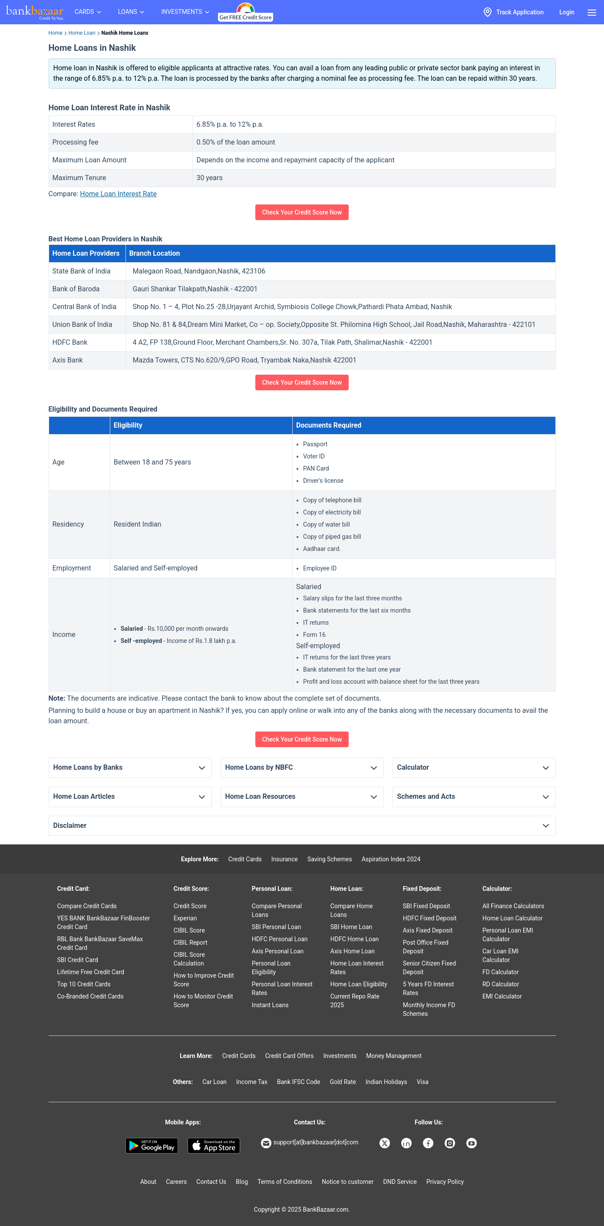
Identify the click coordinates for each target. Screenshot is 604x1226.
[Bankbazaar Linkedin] (407, 1143)
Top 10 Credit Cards (84, 984)
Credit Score (190, 906)
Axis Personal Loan (278, 951)
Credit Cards (245, 859)
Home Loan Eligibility (358, 984)
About (148, 1181)
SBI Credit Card (77, 959)
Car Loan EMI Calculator (500, 955)
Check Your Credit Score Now (302, 212)
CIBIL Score (189, 930)
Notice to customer (347, 1181)
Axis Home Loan (352, 951)
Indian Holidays (386, 1081)
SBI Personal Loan (276, 926)
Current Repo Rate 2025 (355, 1000)
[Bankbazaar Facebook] (429, 1143)
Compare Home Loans (351, 910)
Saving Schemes (329, 859)
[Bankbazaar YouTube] (472, 1143)
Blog (242, 1181)
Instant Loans (270, 1005)
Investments (339, 1055)
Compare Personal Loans (277, 910)
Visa (423, 1081)
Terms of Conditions (284, 1181)
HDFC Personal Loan (280, 939)
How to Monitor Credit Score (203, 1000)
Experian (185, 918)
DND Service (400, 1181)
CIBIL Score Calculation (189, 959)
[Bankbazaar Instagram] (451, 1143)
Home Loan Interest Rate (118, 194)
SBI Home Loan (351, 926)
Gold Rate (343, 1081)
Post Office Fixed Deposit (426, 947)
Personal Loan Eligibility (271, 968)
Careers (176, 1181)
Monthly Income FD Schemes (429, 1009)
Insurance (284, 859)
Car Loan (214, 1081)
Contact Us (211, 1181)
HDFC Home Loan (354, 939)
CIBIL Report (191, 942)
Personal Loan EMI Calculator (507, 935)
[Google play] (151, 1145)
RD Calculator (500, 984)
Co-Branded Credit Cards (90, 996)
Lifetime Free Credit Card (90, 972)
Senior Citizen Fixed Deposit (429, 968)
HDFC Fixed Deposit (430, 918)
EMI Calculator (502, 996)
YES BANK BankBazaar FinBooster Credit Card (103, 922)
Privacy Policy (445, 1181)
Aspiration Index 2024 (391, 859)
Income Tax (251, 1081)
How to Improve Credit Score (204, 980)
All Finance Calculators (513, 906)
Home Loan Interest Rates (357, 968)
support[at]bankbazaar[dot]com (309, 1143)
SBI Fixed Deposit (426, 906)
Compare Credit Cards (87, 906)
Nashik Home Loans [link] (125, 33)
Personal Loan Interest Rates (282, 988)
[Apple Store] (214, 1145)
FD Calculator (500, 972)
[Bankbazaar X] (386, 1143)
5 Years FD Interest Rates (428, 988)
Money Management (394, 1055)
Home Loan (82, 33)
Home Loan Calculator (512, 918)
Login (566, 12)
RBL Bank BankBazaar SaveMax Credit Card (100, 943)
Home (56, 33)
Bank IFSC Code (298, 1081)
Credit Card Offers (289, 1055)
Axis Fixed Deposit (428, 930)
